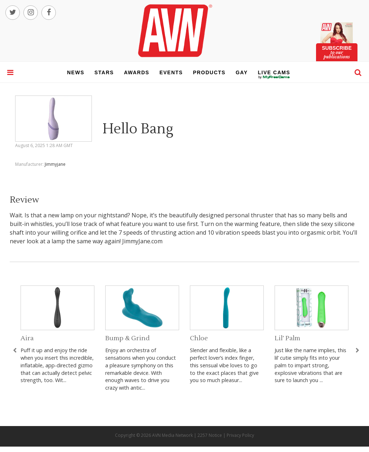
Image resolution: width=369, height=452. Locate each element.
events (171, 72)
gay (242, 72)
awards (136, 72)
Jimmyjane (55, 164)
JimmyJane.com (142, 241)
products (209, 72)
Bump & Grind (127, 338)
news (75, 72)
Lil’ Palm (287, 338)
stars (104, 72)
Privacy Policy (240, 435)
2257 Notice (209, 435)
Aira (27, 338)
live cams (274, 77)
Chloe (199, 338)
